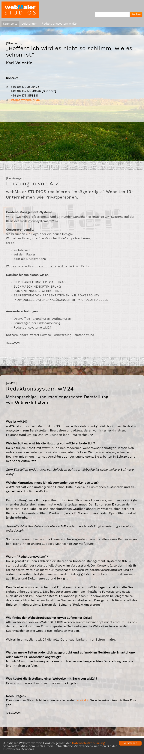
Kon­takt (82, 700)
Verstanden (130, 743)
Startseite (10, 23)
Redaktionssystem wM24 (59, 23)
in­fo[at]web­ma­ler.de (25, 99)
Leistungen (29, 23)
